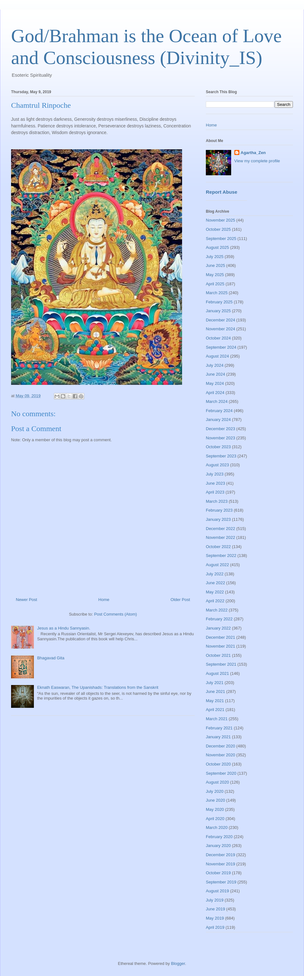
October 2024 (218, 338)
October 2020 (218, 764)
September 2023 (221, 456)
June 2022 (215, 582)
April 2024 (215, 392)
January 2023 (218, 519)
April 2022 (215, 600)
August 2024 (217, 356)
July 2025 (215, 256)
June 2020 (215, 800)
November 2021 (220, 646)
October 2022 (218, 546)
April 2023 (215, 492)
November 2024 (220, 328)
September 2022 (221, 555)
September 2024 (221, 347)
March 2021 (217, 718)
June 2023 (215, 483)
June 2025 (215, 265)
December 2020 (220, 746)
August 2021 (217, 673)
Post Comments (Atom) (115, 614)
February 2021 (219, 728)
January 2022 (218, 628)
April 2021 (215, 709)
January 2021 (218, 736)
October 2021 (218, 655)
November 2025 (220, 220)
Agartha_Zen (253, 152)
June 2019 (215, 909)
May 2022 (215, 592)
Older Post (180, 599)
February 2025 (219, 302)
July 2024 (215, 365)
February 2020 (219, 836)
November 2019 (220, 864)
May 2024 (215, 383)
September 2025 (221, 238)
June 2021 (215, 691)
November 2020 (220, 755)
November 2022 (220, 537)
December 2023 (220, 428)
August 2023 (217, 464)
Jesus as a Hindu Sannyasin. (63, 628)
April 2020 (215, 818)
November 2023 (220, 438)
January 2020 (218, 845)
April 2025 (215, 283)
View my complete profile (257, 160)
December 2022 (220, 528)
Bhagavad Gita (50, 658)
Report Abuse (221, 192)
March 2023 (217, 501)
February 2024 (219, 410)
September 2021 (221, 664)
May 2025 (215, 274)
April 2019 (215, 927)
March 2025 (217, 292)
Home (104, 599)
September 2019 (221, 882)
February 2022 (219, 619)
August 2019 (217, 891)
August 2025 (217, 247)
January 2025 (218, 310)
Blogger (178, 963)
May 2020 (215, 809)
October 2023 (218, 446)
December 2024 (220, 320)
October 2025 (218, 229)
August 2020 (217, 782)
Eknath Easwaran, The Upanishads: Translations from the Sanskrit (97, 687)
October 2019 (218, 872)
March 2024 (217, 401)
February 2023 (219, 510)
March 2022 (217, 610)
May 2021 (215, 700)
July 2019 (215, 900)
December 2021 (220, 637)
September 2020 (221, 773)
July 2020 (215, 791)
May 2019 (215, 918)
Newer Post (26, 599)
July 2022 (215, 574)
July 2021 (215, 682)
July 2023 (215, 474)
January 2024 (218, 419)
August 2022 (217, 564)
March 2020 (217, 827)
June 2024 (215, 374)
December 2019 (220, 854)
